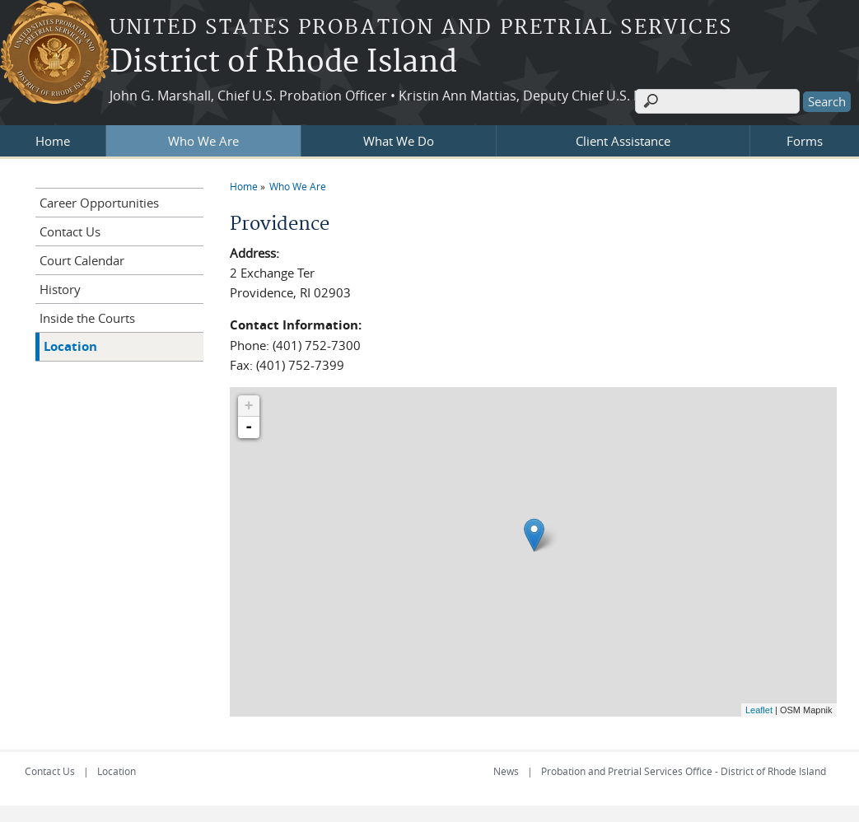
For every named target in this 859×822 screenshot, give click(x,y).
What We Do (398, 141)
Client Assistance (623, 141)
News (506, 771)
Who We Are (203, 141)
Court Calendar (82, 260)
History (60, 289)
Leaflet (759, 710)
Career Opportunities (99, 202)
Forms (805, 141)
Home (52, 141)
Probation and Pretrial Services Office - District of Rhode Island (683, 771)
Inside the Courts (87, 318)
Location (70, 346)
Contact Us (70, 231)
